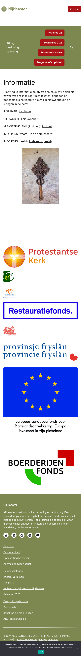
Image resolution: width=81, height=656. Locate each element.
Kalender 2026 (11, 594)
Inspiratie (25, 111)
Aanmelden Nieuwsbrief (17, 563)
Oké (41, 652)
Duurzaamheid (11, 552)
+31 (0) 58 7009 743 (27, 639)
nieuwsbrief (30, 119)
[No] (77, 648)
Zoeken (74, 9)
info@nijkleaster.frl (48, 639)
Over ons (8, 546)
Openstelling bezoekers (16, 558)
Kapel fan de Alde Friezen (18, 613)
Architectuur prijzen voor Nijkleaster (23, 588)
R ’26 (55, 32)
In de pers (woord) (41, 134)
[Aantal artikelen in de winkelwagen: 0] (71, 47)
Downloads (9, 607)
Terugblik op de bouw (15, 601)
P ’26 (52, 42)
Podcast (47, 126)
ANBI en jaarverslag (14, 618)
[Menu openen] (40, 20)
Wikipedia (9, 582)
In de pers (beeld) (40, 141)
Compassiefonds (13, 571)
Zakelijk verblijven (13, 576)
